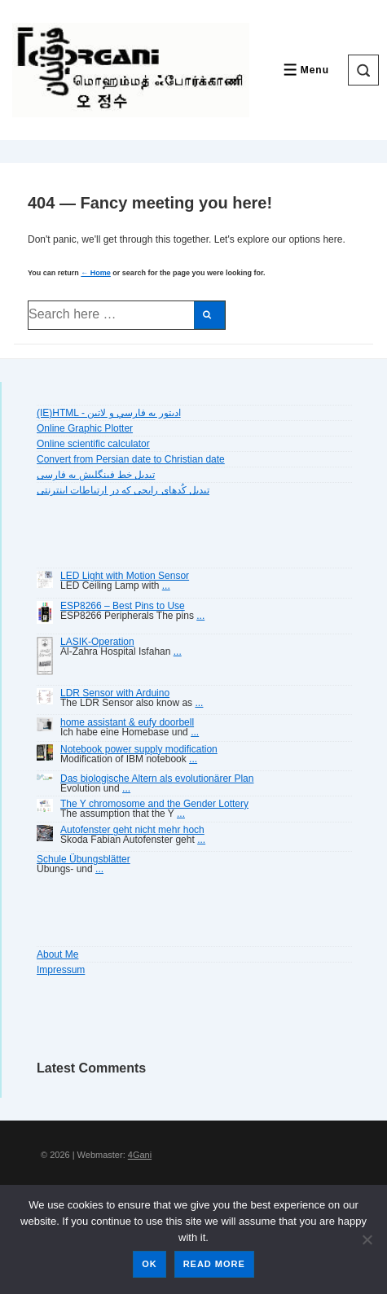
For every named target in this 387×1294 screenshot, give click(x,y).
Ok (149, 1264)
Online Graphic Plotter (85, 428)
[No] (366, 1239)
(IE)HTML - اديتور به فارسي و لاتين (109, 413)
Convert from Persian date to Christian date (131, 459)
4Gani (140, 1155)
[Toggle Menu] (305, 69)
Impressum (61, 970)
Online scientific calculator (93, 444)
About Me (57, 954)
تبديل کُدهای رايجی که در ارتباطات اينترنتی (123, 490)
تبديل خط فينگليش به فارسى (96, 474)
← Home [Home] (96, 273)
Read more (214, 1264)
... (166, 585)
